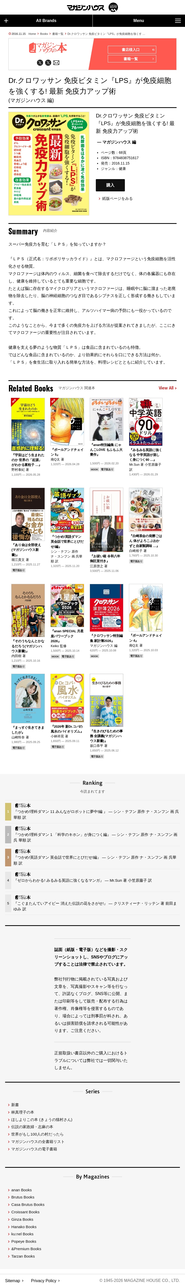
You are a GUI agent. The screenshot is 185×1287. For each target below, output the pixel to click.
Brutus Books (22, 1197)
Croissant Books (25, 1212)
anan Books (21, 1190)
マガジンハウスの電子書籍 (34, 1149)
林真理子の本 (22, 1112)
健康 (122, 169)
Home (32, 33)
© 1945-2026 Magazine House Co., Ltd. (139, 1281)
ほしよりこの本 (41, 1119)
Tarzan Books (23, 1256)
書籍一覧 (57, 33)
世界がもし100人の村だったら (37, 1134)
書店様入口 (138, 50)
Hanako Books (23, 1227)
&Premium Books (26, 1249)
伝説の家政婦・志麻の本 (32, 1127)
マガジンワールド (92, 7)
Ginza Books (22, 1219)
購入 (110, 185)
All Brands (30, 21)
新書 (15, 1105)
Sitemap (12, 1281)
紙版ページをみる (117, 198)
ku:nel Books (22, 1234)
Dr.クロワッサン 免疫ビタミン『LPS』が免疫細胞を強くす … (106, 33)
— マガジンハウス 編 (116, 142)
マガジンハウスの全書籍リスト (38, 1141)
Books (44, 33)
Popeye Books (23, 1241)
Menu (157, 21)
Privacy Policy (44, 1281)
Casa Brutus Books (27, 1204)
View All (168, 388)
